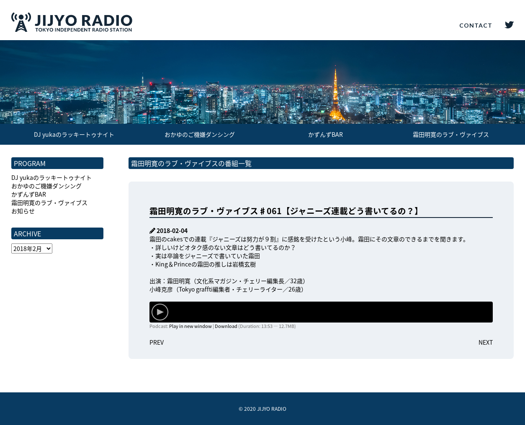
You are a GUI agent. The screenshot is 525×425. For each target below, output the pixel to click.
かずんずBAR (325, 134)
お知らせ (23, 211)
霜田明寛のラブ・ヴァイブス (451, 134)
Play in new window (190, 326)
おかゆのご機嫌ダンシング (200, 134)
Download (226, 326)
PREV (156, 342)
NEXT (486, 342)
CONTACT (475, 25)
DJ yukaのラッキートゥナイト (74, 134)
